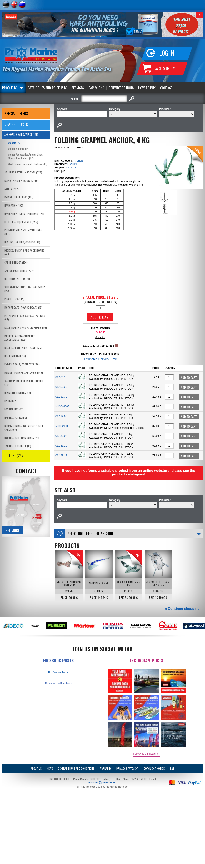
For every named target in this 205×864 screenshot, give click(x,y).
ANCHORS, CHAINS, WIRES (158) (21, 134)
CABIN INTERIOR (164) (16, 262)
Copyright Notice (154, 768)
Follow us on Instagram (146, 753)
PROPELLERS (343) (14, 299)
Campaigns (96, 88)
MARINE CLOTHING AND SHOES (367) (23, 372)
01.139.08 (61, 435)
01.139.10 (61, 445)
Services (78, 88)
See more (12, 530)
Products (9, 87)
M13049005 (62, 406)
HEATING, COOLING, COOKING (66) (22, 242)
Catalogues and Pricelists (47, 88)
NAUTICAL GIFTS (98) (15, 417)
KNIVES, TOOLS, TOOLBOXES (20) (22, 364)
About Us (36, 768)
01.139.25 (61, 387)
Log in (166, 52)
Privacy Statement (127, 768)
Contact (166, 88)
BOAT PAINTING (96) (15, 356)
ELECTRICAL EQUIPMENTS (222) (21, 222)
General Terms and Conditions (76, 768)
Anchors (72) (14, 143)
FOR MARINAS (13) (13, 409)
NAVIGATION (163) (13, 205)
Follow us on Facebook (58, 683)
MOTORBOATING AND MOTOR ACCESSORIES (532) (19, 337)
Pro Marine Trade (58, 672)
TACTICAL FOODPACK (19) (17, 446)
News (50, 768)
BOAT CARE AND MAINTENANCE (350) (23, 348)
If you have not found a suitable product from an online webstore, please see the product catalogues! (128, 472)
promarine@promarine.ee (101, 782)
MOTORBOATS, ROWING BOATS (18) (23, 307)
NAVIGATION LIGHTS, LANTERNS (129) (24, 213)
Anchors (78, 160)
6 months (100, 337)
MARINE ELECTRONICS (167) (18, 197)
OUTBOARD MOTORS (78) (17, 279)
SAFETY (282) (11, 189)
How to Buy (147, 88)
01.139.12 (61, 455)
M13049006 (62, 426)
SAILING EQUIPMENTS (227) (19, 270)
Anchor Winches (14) (18, 148)
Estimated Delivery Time (100, 359)
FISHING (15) (10, 401)
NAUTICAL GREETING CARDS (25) (21, 438)
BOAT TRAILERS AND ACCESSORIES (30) (25, 327)
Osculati (72, 164)
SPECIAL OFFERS (16, 113)
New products (16, 124)
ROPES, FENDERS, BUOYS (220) (21, 180)
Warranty (105, 768)
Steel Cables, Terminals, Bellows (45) (27, 164)
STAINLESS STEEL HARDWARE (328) (23, 172)
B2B (172, 768)
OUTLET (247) (14, 455)
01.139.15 (61, 377)
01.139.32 (61, 396)
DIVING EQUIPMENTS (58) (17, 393)
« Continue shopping (182, 608)
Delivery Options (121, 88)
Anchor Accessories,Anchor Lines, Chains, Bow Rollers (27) (25, 156)
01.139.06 (61, 416)
